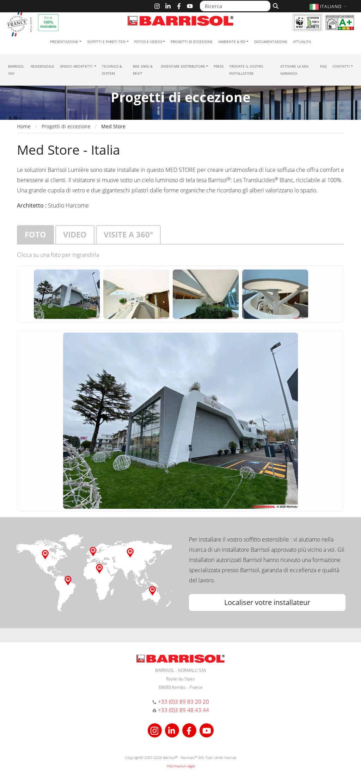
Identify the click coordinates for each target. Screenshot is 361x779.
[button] (329, 7)
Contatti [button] (341, 66)
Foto (35, 234)
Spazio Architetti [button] (76, 66)
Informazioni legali (180, 765)
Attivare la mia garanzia (294, 70)
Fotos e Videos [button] (148, 41)
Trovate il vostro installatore (246, 70)
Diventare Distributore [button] (183, 66)
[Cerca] (275, 5)
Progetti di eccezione (192, 41)
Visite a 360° (128, 234)
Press (219, 66)
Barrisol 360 (16, 70)
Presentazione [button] (64, 41)
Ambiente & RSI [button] (231, 41)
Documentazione (270, 41)
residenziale (42, 66)
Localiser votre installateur (267, 602)
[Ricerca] (235, 6)
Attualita (302, 41)
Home (24, 126)
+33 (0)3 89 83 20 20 (183, 701)
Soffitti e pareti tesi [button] (106, 41)
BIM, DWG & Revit (143, 70)
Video (75, 234)
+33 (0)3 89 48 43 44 (183, 709)
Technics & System (112, 70)
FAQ (323, 66)
